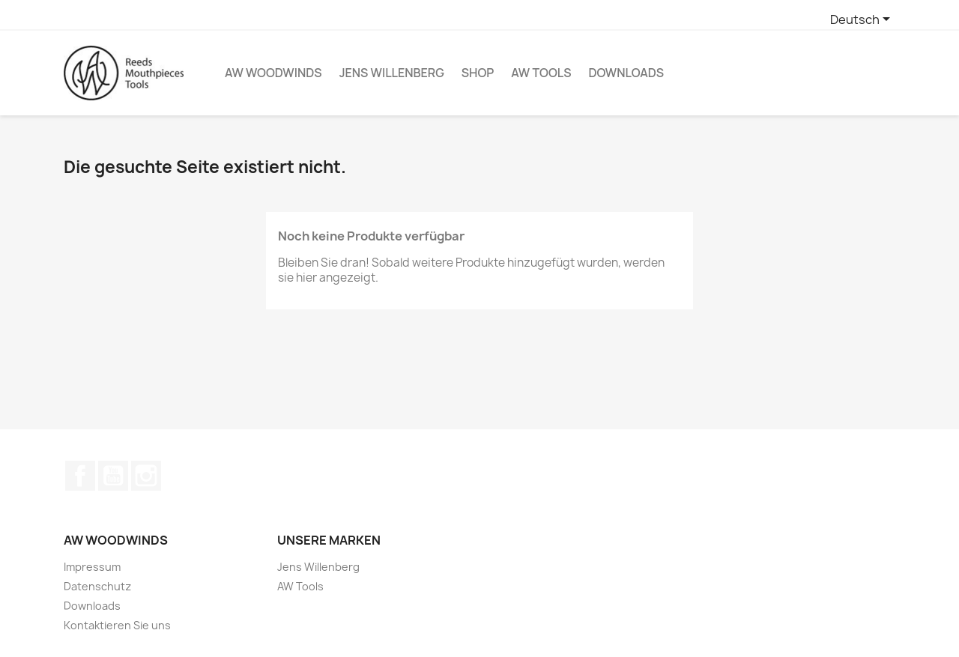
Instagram (146, 476)
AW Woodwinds (273, 72)
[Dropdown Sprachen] (862, 20)
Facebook (80, 476)
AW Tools (541, 72)
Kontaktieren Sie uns (117, 625)
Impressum (92, 567)
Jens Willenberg (391, 72)
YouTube (113, 476)
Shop (478, 72)
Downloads (626, 72)
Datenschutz (97, 586)
